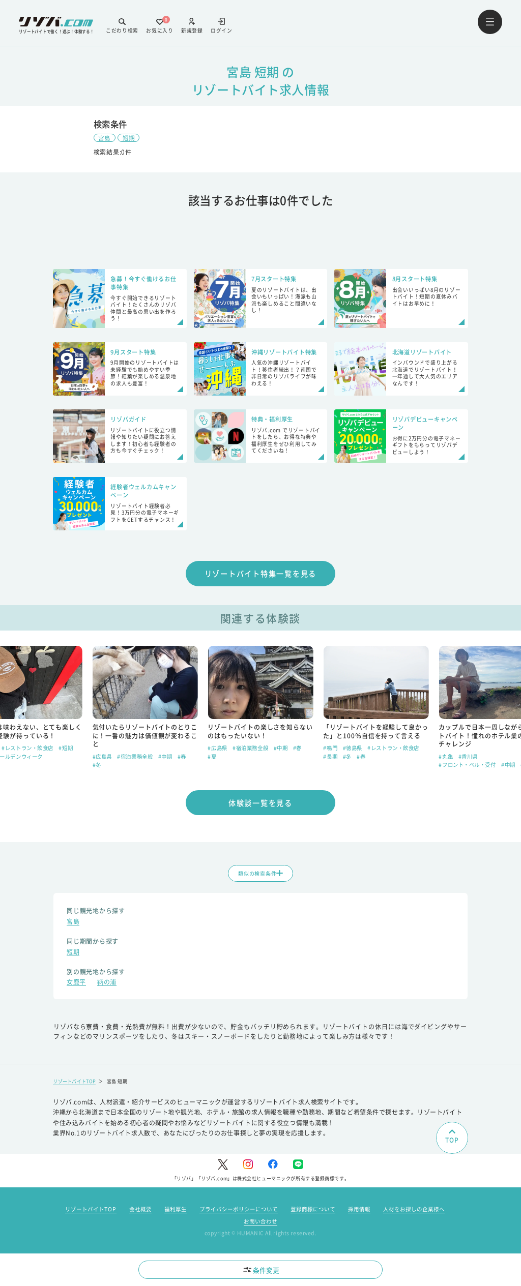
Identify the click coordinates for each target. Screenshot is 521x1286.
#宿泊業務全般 (250, 757)
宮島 (105, 137)
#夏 (63, 766)
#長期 (446, 757)
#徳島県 (468, 749)
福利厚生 (175, 1212)
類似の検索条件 (260, 876)
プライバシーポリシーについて (238, 1212)
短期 (129, 137)
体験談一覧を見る (260, 804)
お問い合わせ (260, 1224)
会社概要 (140, 1212)
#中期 (281, 757)
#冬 (212, 766)
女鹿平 (76, 985)
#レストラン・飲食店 (143, 749)
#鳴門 (446, 749)
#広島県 (102, 749)
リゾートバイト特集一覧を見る (261, 574)
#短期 (46, 766)
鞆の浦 (107, 985)
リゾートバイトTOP (75, 1084)
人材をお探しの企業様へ (414, 1212)
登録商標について (313, 1212)
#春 (97, 757)
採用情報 (359, 1212)
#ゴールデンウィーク (132, 757)
